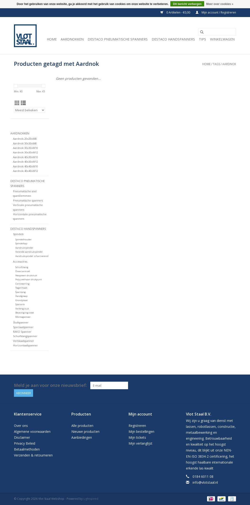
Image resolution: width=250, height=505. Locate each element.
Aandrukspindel (24, 247)
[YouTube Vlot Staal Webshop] (232, 385)
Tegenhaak (21, 287)
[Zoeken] (217, 32)
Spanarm (20, 304)
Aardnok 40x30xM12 (25, 161)
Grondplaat (21, 300)
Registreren (137, 425)
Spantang (20, 292)
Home (52, 39)
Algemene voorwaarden (32, 431)
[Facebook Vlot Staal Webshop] (224, 385)
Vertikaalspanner (23, 341)
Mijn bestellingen (141, 431)
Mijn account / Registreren (216, 12)
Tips (202, 39)
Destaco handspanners (173, 39)
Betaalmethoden (27, 449)
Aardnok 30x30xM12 (25, 152)
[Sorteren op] (29, 110)
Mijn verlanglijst (140, 443)
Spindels (18, 234)
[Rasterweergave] (17, 103)
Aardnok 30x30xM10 (25, 148)
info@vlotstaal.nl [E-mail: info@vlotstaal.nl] (205, 482)
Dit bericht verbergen (187, 4)
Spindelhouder (23, 239)
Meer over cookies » (219, 4)
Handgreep (21, 296)
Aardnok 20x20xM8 (25, 138)
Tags (216, 64)
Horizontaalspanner (25, 345)
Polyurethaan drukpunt (28, 279)
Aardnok (229, 64)
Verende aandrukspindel (29, 251)
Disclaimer (22, 437)
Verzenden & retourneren (33, 455)
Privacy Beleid (24, 443)
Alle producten (82, 425)
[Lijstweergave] (23, 103)
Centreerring (22, 283)
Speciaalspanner (23, 327)
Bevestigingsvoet (24, 312)
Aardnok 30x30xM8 (25, 143)
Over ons (21, 425)
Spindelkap (21, 243)
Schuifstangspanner (25, 336)
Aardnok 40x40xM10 (25, 166)
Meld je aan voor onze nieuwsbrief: (50, 385)
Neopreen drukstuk (26, 275)
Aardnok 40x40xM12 (25, 171)
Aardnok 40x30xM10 (25, 157)
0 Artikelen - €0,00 (175, 12)
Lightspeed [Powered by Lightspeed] (90, 499)
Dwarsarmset (22, 271)
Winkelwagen (222, 39)
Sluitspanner (21, 322)
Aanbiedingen (81, 437)
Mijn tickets (137, 437)
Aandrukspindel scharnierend (31, 256)
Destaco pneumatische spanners (118, 39)
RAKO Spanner (22, 331)
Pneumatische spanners (28, 200)
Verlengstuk (22, 308)
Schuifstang (21, 267)
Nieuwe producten (85, 431)
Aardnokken (72, 39)
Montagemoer (22, 316)
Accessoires (20, 261)
